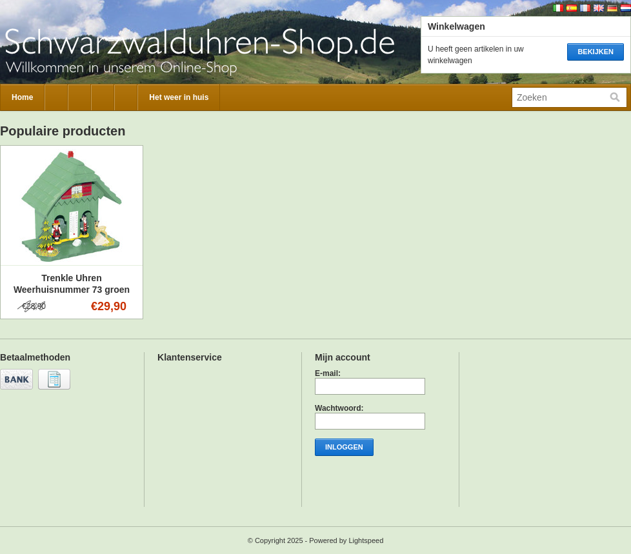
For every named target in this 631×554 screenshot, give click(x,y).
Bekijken (595, 51)
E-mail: (328, 373)
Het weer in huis (178, 97)
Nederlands (626, 8)
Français (585, 8)
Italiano (558, 8)
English (599, 8)
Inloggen (344, 447)
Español (571, 8)
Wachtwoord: (339, 408)
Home (22, 97)
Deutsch (612, 8)
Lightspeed (365, 540)
